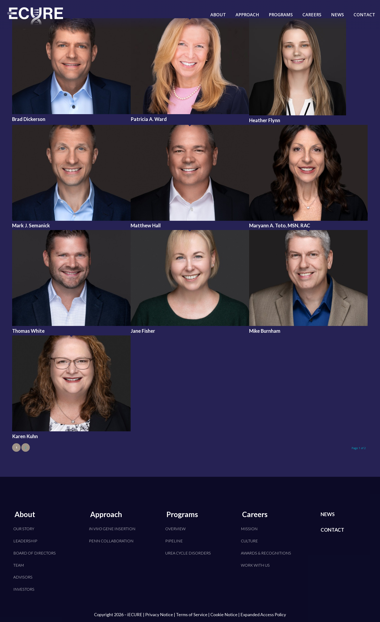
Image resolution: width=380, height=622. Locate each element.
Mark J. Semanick (31, 225)
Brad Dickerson (28, 119)
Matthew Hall (146, 225)
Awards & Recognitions (266, 553)
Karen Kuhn (25, 436)
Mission (249, 528)
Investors (23, 589)
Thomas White (28, 331)
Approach (106, 514)
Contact (332, 530)
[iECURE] (35, 21)
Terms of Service (191, 614)
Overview (175, 528)
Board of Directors (34, 553)
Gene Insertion (112, 528)
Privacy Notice (159, 614)
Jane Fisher (143, 331)
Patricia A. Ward (149, 119)
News (328, 514)
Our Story (23, 528)
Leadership (25, 540)
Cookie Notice (224, 614)
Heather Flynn (264, 120)
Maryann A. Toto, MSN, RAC (279, 225)
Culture (249, 540)
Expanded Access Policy (263, 614)
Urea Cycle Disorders (188, 553)
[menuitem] (218, 11)
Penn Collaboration (111, 540)
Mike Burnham (264, 331)
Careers (255, 514)
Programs (182, 514)
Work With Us (255, 565)
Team (18, 565)
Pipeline (174, 540)
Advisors (22, 577)
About (25, 514)
